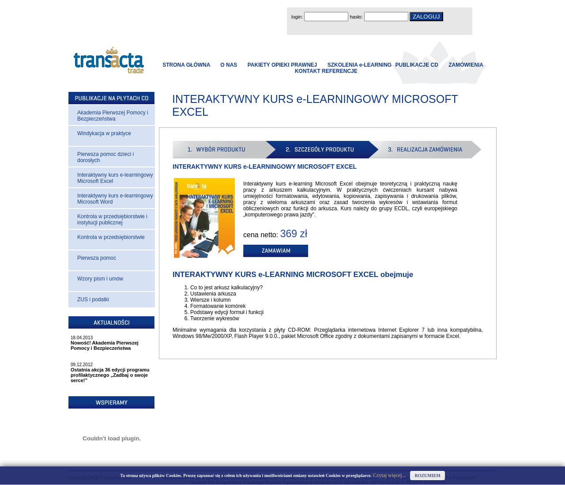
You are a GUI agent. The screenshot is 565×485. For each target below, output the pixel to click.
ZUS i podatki (93, 299)
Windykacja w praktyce (104, 133)
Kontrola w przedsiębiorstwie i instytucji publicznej (112, 219)
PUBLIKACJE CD (417, 65)
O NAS (228, 65)
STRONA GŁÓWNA (186, 65)
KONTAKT (307, 71)
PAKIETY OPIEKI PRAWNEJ (282, 65)
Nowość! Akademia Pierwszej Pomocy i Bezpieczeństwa (105, 345)
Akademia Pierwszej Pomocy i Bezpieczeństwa (112, 116)
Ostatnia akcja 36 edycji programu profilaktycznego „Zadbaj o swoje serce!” (110, 375)
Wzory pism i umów (100, 279)
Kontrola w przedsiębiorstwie (111, 237)
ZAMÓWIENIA (465, 65)
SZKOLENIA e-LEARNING (360, 65)
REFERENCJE (340, 71)
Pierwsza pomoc (96, 258)
